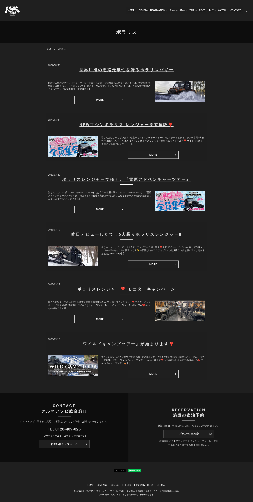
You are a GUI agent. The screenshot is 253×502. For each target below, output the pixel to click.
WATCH (220, 10)
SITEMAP (161, 485)
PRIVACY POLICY (144, 485)
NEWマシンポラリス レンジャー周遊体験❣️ (126, 125)
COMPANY (102, 485)
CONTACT (235, 10)
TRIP (189, 10)
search (245, 10)
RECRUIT (128, 485)
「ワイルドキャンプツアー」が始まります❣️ (126, 344)
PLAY (169, 10)
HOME (125, 10)
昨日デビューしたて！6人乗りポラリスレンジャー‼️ (126, 234)
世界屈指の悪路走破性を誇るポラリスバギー (126, 70)
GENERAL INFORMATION (147, 10)
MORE (100, 99)
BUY (209, 10)
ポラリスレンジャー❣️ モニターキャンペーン (126, 289)
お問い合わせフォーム (64, 444)
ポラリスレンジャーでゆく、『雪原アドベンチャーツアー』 (126, 179)
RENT (200, 10)
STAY (180, 10)
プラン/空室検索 (189, 433)
